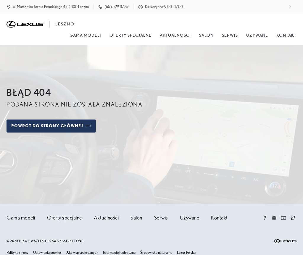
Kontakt (286, 35)
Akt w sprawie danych (82, 253)
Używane (257, 35)
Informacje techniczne (119, 253)
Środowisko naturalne (156, 253)
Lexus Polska (186, 253)
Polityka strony (17, 253)
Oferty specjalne (130, 35)
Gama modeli (85, 35)
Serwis (230, 35)
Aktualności (175, 35)
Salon (136, 218)
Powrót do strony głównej (51, 126)
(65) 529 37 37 (117, 7)
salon (206, 35)
